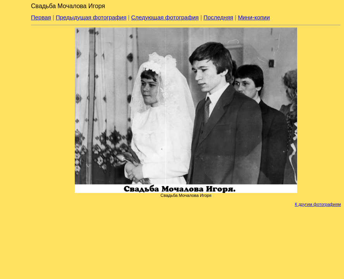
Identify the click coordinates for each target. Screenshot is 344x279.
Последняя (218, 17)
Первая (41, 17)
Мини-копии (254, 17)
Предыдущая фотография (91, 17)
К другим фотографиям (318, 204)
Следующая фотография (165, 17)
